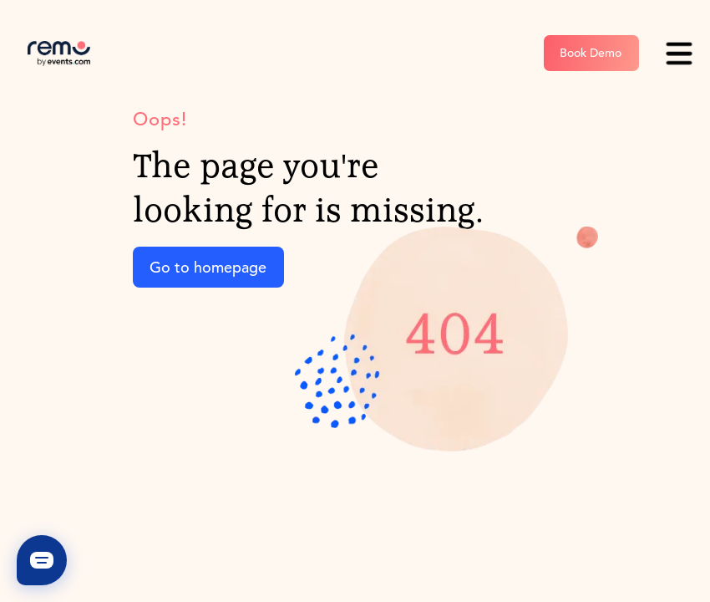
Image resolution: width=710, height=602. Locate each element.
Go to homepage (208, 267)
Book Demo (590, 52)
